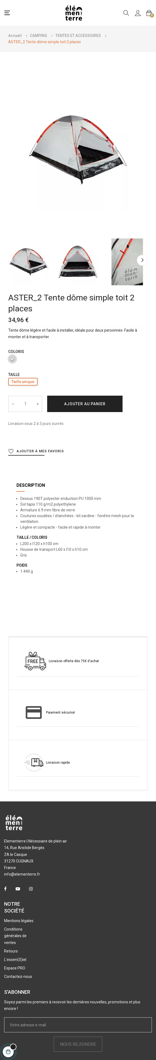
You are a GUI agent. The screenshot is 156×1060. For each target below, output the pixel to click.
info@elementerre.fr (22, 874)
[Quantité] (25, 404)
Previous (13, 260)
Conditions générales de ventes (15, 936)
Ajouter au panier (85, 404)
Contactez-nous (18, 976)
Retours (11, 951)
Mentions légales (18, 921)
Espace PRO (14, 968)
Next (142, 260)
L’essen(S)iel (15, 959)
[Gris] (12, 360)
